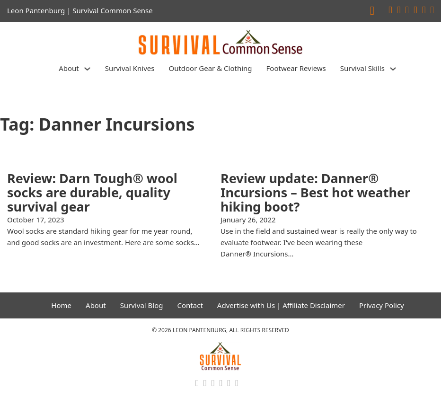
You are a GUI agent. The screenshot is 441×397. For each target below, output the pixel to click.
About (69, 68)
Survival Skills (362, 68)
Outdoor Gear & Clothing (210, 68)
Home (61, 305)
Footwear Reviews (296, 68)
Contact (190, 305)
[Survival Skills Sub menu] (393, 68)
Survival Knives (130, 68)
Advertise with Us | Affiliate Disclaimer (281, 305)
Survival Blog (141, 305)
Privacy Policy (381, 305)
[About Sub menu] (87, 68)
